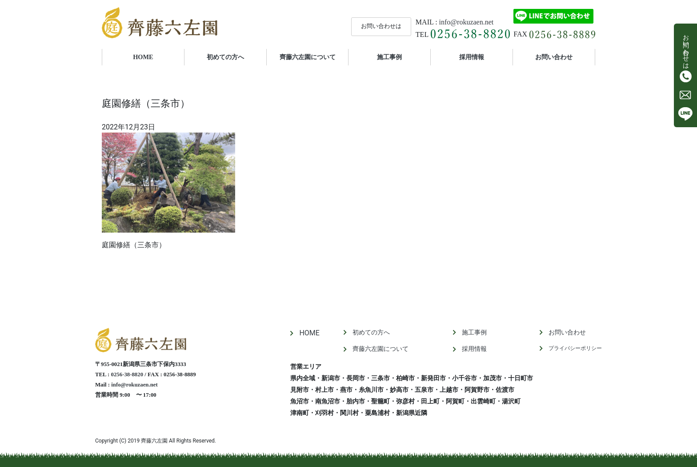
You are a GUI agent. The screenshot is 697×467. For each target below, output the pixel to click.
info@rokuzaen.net (466, 22)
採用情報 (471, 56)
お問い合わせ (554, 56)
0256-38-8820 (127, 374)
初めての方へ (225, 56)
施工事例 (389, 56)
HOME (155, 56)
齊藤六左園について (308, 56)
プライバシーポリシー (575, 348)
